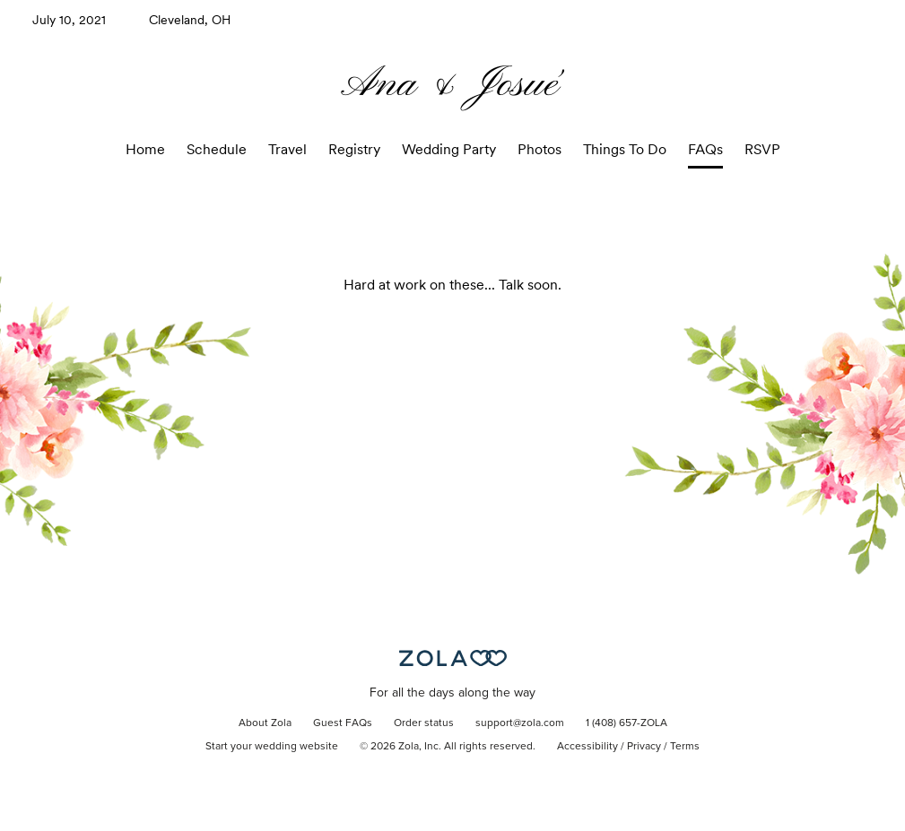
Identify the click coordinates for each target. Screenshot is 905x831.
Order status (424, 723)
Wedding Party (449, 149)
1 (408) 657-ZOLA (626, 723)
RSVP (762, 149)
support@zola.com (519, 723)
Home (145, 149)
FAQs (705, 149)
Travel (287, 149)
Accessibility (587, 746)
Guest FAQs (342, 723)
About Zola (265, 723)
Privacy (644, 746)
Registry (354, 149)
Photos (539, 149)
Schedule (217, 149)
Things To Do (624, 149)
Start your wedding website (271, 746)
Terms (685, 746)
